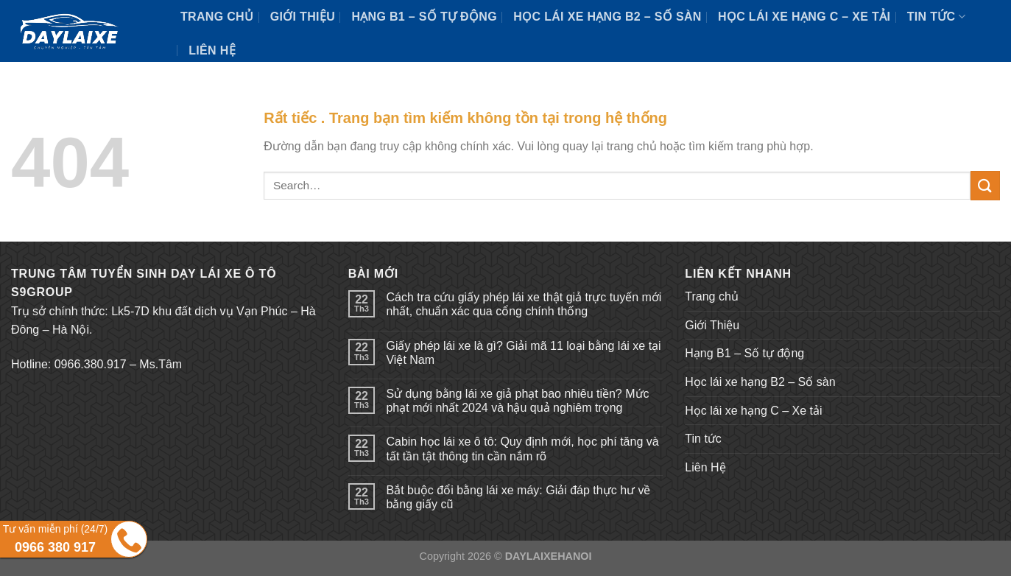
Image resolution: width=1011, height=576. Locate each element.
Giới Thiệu (302, 16)
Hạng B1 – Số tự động (424, 16)
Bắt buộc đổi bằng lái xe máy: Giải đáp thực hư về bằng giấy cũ (518, 497)
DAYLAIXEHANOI (548, 556)
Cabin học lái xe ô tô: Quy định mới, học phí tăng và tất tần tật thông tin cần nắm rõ (522, 448)
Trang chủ (216, 16)
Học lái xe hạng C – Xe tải (804, 16)
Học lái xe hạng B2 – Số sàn (607, 16)
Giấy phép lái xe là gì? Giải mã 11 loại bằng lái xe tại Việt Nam (523, 353)
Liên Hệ (212, 50)
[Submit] (985, 185)
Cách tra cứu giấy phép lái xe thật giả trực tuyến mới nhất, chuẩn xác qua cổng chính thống (523, 304)
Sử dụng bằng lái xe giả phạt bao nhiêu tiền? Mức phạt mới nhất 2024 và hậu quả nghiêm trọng (517, 400)
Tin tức (936, 17)
